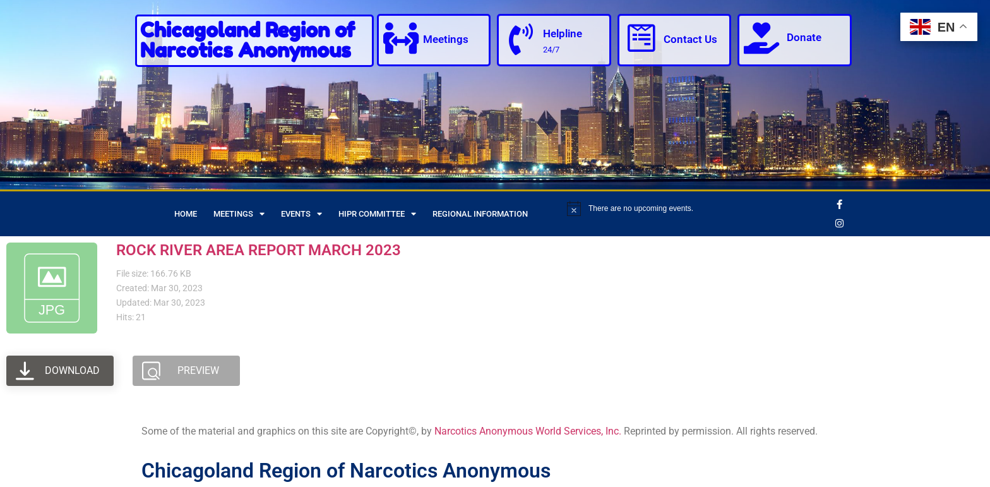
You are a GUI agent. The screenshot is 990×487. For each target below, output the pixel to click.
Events (301, 213)
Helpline (562, 33)
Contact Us (690, 39)
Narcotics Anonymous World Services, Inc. (527, 431)
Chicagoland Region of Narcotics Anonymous (247, 40)
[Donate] (761, 38)
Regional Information (480, 214)
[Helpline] (521, 39)
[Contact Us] (641, 38)
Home (185, 214)
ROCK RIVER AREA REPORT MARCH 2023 (258, 250)
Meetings (445, 39)
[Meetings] (401, 38)
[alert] (696, 208)
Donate (804, 37)
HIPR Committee (377, 213)
